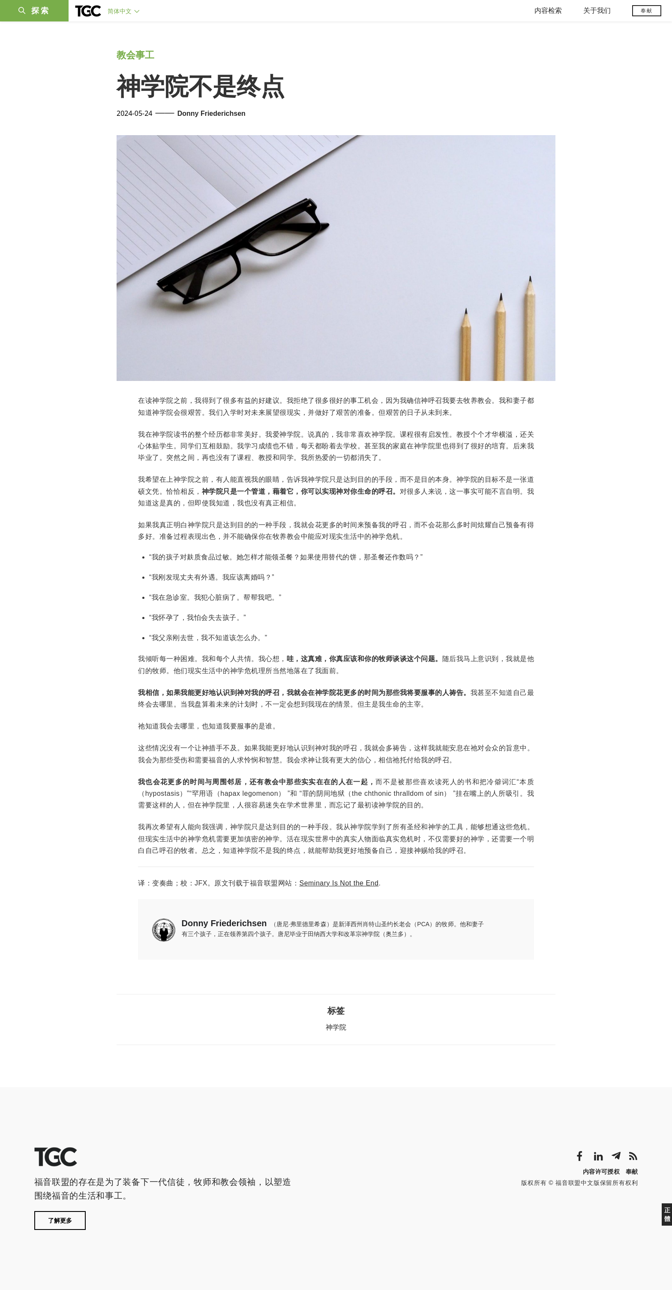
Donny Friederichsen (211, 113)
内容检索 (548, 10)
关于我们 (597, 10)
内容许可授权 (601, 1171)
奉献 (647, 11)
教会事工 (135, 55)
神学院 (336, 1027)
